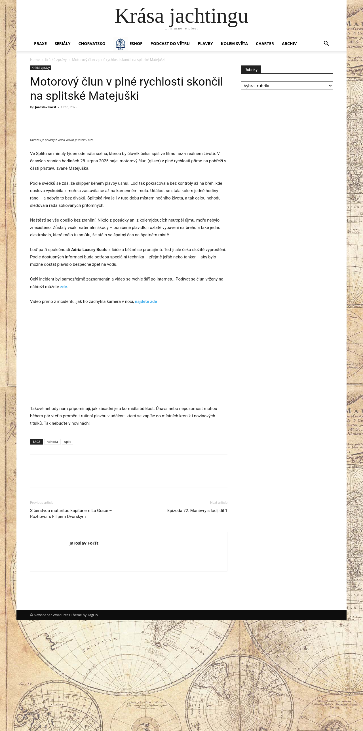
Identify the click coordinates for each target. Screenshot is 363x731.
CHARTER (265, 43)
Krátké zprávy (56, 59)
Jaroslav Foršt (45, 107)
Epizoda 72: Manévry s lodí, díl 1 (197, 621)
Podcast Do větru (170, 43)
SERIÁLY (63, 43)
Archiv (289, 43)
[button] (326, 44)
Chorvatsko (92, 43)
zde (63, 397)
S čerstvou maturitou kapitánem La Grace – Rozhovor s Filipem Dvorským (71, 624)
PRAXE (40, 43)
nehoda (52, 552)
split (67, 552)
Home (35, 59)
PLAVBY (205, 43)
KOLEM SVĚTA (234, 43)
